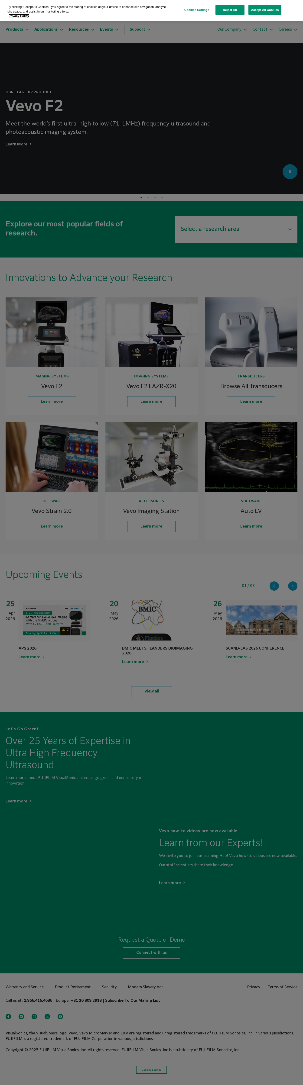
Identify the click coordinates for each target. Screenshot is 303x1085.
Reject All (230, 10)
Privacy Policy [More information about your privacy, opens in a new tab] (19, 16)
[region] (151, 10)
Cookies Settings (196, 10)
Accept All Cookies (265, 10)
